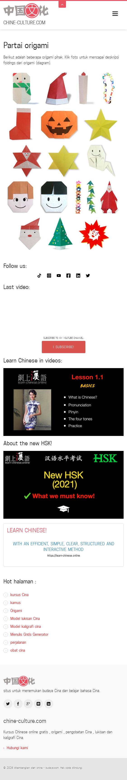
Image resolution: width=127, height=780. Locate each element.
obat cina (17, 650)
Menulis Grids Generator (29, 634)
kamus (15, 603)
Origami (16, 611)
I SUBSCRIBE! (63, 347)
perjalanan (18, 642)
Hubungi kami (17, 748)
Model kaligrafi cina (25, 626)
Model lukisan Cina (25, 618)
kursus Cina (19, 595)
